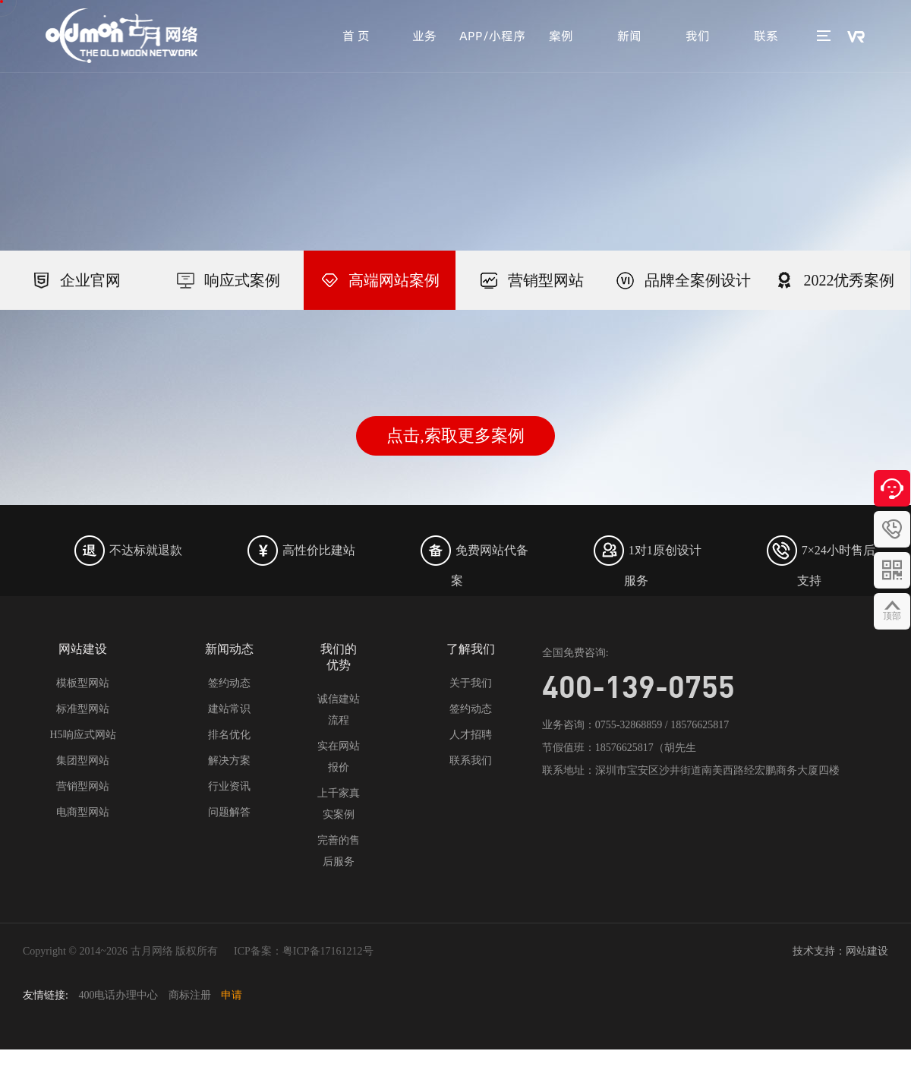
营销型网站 (82, 786)
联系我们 (470, 760)
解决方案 (229, 760)
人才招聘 (470, 734)
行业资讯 (229, 786)
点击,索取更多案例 (455, 435)
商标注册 (190, 995)
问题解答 (229, 812)
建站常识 (229, 709)
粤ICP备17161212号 (328, 951)
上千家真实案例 (338, 803)
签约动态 (229, 683)
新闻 (629, 35)
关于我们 (470, 683)
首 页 (356, 35)
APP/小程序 (492, 35)
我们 (698, 35)
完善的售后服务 (338, 851)
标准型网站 (82, 709)
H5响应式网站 (82, 734)
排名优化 (229, 734)
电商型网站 (82, 812)
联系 (766, 35)
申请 (231, 995)
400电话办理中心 (118, 995)
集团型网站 (82, 760)
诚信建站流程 (338, 709)
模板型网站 (82, 683)
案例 (561, 35)
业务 (424, 35)
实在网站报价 (338, 756)
